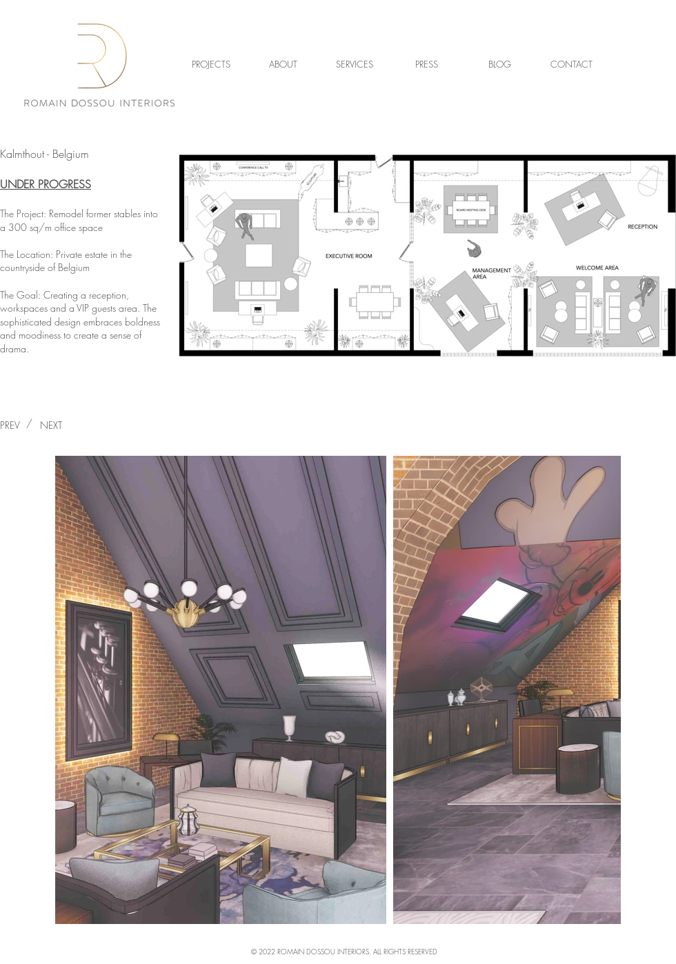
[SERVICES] (354, 64)
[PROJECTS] (211, 64)
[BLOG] (499, 64)
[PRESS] (426, 64)
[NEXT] (50, 425)
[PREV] (17, 425)
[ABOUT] (283, 64)
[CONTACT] (571, 64)
